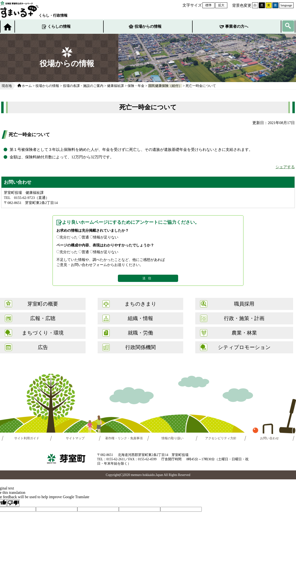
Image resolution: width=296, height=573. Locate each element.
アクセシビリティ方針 (220, 438)
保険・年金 (136, 86)
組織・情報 (140, 318)
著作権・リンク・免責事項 (124, 438)
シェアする (285, 167)
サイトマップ (75, 438)
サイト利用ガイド (26, 438)
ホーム (27, 86)
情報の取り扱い (172, 438)
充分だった (69, 237)
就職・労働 (140, 332)
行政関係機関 (140, 347)
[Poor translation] (13, 503)
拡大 (221, 5)
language (286, 5)
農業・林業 (244, 332)
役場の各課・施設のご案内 (83, 86)
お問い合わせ (269, 438)
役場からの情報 (148, 26)
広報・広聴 (42, 318)
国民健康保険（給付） (165, 86)
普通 (85, 237)
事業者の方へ (236, 26)
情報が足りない (105, 237)
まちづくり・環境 (43, 332)
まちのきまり (140, 304)
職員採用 (244, 304)
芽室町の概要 (42, 304)
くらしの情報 (59, 26)
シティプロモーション (244, 347)
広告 (43, 347)
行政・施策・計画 (244, 318)
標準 (208, 5)
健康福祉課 (115, 86)
